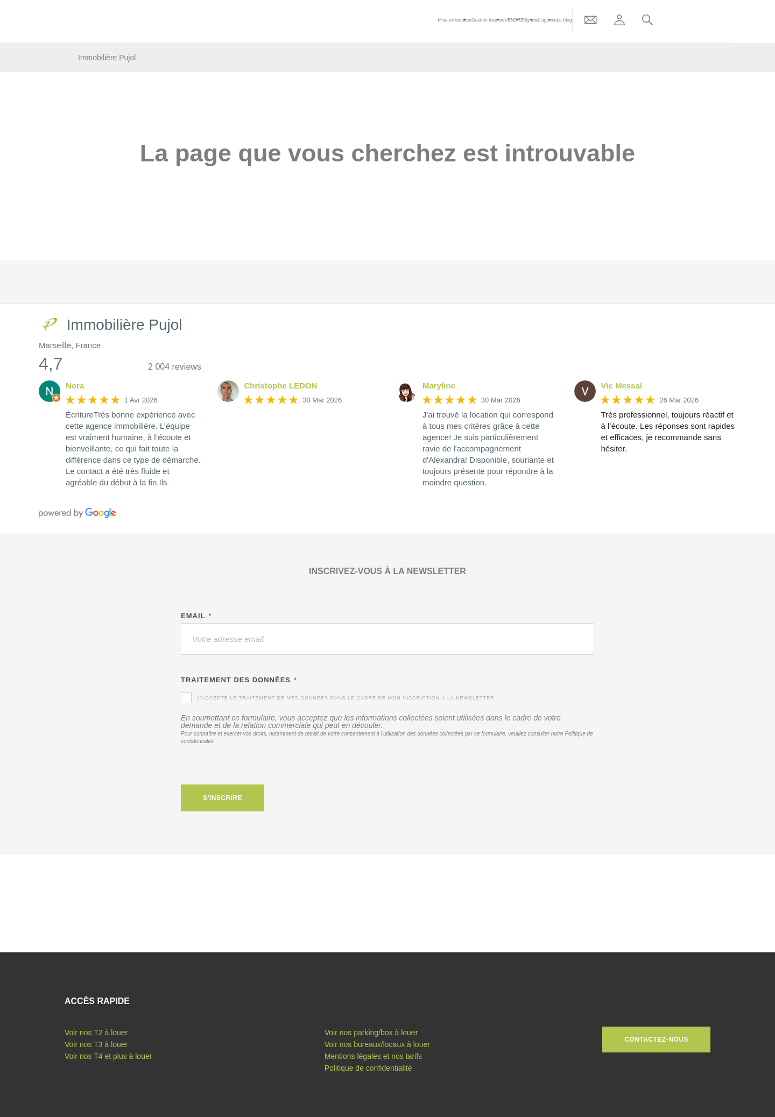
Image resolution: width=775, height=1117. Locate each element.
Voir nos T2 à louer (96, 1032)
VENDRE (547, 21)
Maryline (438, 385)
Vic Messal (621, 385)
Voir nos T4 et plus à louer (108, 1056)
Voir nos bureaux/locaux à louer (377, 1044)
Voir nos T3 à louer (96, 1044)
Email (196, 616)
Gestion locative (516, 21)
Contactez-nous (656, 1039)
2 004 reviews (174, 366)
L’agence (585, 21)
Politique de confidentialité (368, 1068)
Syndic (566, 21)
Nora (75, 385)
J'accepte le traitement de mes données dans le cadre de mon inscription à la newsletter (345, 698)
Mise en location (478, 21)
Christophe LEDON (281, 385)
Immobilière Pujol (107, 57)
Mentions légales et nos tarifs (373, 1056)
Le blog (605, 21)
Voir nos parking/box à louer (371, 1032)
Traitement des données (239, 680)
